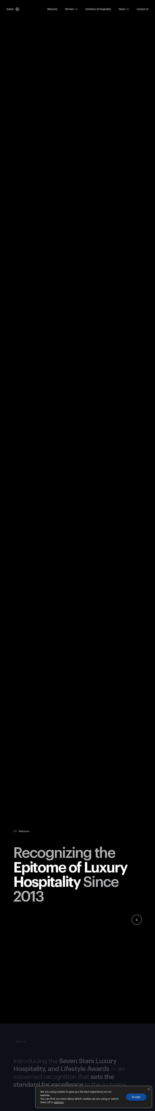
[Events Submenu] (16, 9)
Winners (69, 9)
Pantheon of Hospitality (98, 9)
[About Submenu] (127, 9)
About (122, 9)
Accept (136, 1097)
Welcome (52, 9)
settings (59, 1102)
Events (10, 9)
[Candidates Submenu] (76, 9)
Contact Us (142, 9)
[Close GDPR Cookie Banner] (148, 1089)
